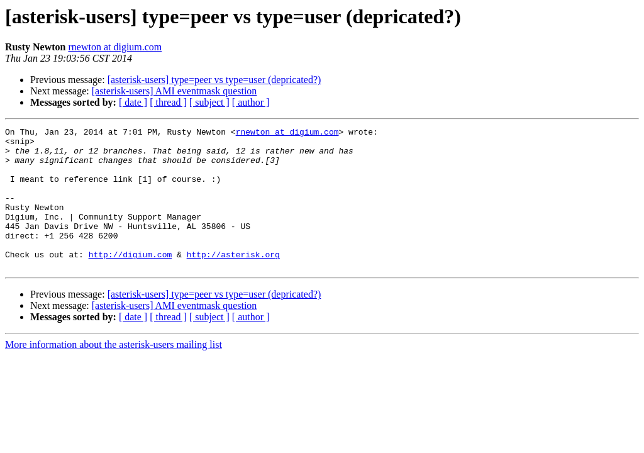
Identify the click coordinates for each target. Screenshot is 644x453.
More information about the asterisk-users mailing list (113, 372)
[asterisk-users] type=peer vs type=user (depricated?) (214, 79)
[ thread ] (168, 102)
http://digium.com (130, 280)
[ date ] (133, 102)
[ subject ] (209, 102)
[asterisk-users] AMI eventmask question (174, 91)
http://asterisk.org (233, 280)
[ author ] (251, 102)
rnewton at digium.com (115, 47)
